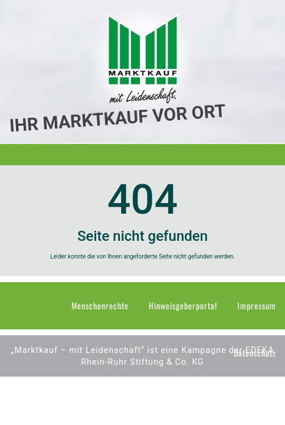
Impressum (256, 305)
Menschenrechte (100, 305)
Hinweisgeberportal (183, 305)
